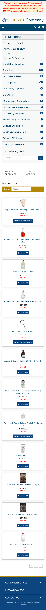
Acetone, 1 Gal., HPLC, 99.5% (23, 272)
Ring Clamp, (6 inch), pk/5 (23, 331)
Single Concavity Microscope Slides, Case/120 (23, 210)
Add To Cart (23, 253)
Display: (7, 189)
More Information (23, 220)
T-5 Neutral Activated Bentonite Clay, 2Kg (23, 485)
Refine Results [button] (12, 37)
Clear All (6, 53)
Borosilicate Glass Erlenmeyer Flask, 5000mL (23, 301)
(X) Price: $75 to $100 (14, 49)
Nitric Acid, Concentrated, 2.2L (23, 544)
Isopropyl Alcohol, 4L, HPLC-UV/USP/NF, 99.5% (23, 361)
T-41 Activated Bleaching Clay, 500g (23, 514)
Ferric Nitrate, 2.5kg (23, 455)
